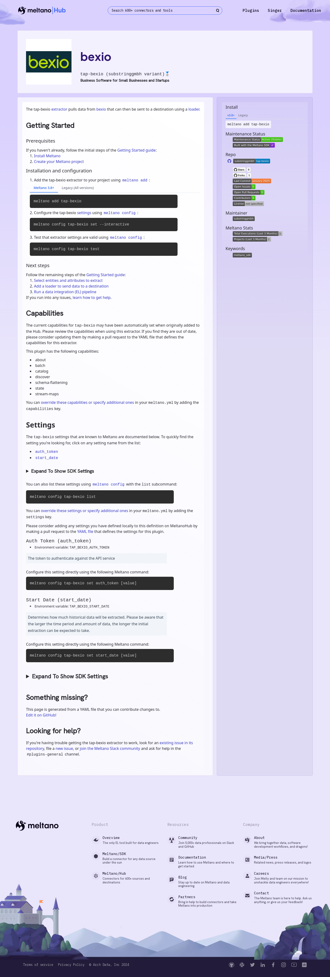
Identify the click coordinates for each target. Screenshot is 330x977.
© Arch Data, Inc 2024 (109, 965)
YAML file (85, 531)
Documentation (305, 10)
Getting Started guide (136, 150)
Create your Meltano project (59, 161)
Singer (275, 10)
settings (84, 212)
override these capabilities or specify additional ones (87, 402)
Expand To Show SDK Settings (62, 471)
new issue (64, 748)
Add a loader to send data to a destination (71, 286)
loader (193, 109)
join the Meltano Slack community (110, 748)
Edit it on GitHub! (41, 715)
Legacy (243, 115)
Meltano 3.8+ (44, 187)
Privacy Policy (71, 965)
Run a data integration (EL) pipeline (65, 291)
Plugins (251, 10)
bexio (101, 109)
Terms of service (38, 965)
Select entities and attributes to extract (68, 280)
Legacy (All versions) (78, 187)
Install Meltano (47, 155)
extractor (59, 109)
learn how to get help (92, 297)
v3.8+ (231, 115)
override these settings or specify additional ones (84, 510)
